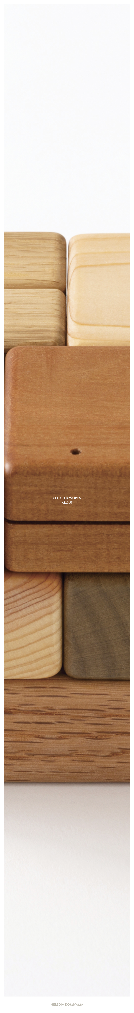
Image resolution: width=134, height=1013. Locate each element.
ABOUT (67, 503)
